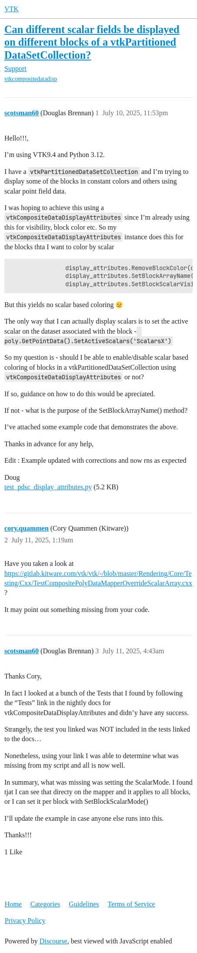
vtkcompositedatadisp (30, 79)
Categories (45, 904)
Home (13, 904)
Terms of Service (131, 904)
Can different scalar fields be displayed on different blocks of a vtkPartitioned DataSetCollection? (92, 41)
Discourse (53, 941)
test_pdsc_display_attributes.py (48, 487)
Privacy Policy (25, 920)
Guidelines (84, 904)
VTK (11, 9)
